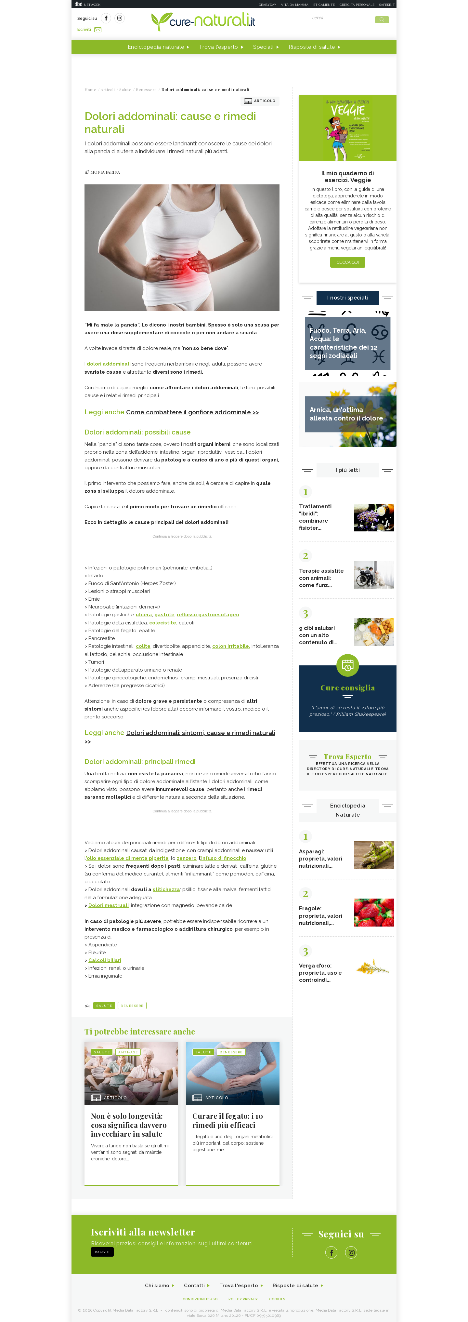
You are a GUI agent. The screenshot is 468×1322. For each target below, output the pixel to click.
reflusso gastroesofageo (208, 612)
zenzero (187, 855)
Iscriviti (150, 19)
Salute (104, 1002)
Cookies (280, 1296)
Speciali (263, 45)
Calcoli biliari (104, 956)
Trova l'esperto (218, 45)
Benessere (132, 1002)
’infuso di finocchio (223, 855)
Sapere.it (387, 5)
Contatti (193, 1283)
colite (143, 644)
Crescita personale (357, 5)
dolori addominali (109, 362)
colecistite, (163, 620)
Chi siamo (154, 1283)
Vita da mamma (294, 5)
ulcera (144, 612)
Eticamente (324, 5)
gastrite (164, 612)
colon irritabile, (231, 644)
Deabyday (267, 5)
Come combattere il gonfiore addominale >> (196, 410)
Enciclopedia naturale (156, 45)
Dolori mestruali (108, 902)
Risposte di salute (312, 45)
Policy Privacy (244, 1296)
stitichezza (166, 886)
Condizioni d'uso (198, 1296)
